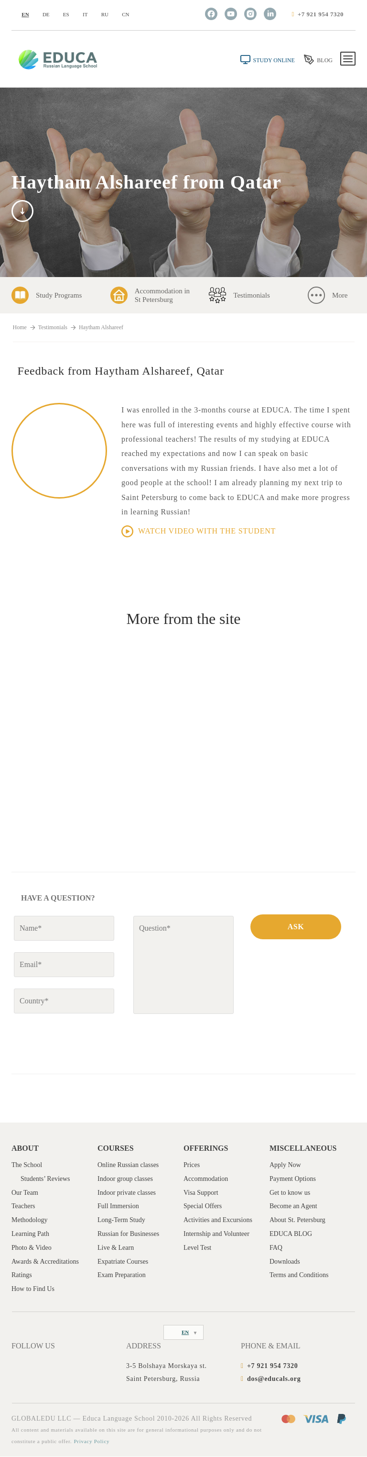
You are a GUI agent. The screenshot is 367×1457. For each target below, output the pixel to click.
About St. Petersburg (297, 1219)
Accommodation (206, 1178)
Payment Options (293, 1178)
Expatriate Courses (122, 1261)
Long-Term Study (121, 1219)
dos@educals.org (274, 1378)
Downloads (285, 1261)
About (25, 1148)
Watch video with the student (198, 531)
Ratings (21, 1275)
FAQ (276, 1247)
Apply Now (285, 1164)
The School (26, 1164)
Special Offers (203, 1206)
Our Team (24, 1192)
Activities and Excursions (218, 1219)
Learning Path (30, 1233)
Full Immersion (118, 1206)
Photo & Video (31, 1247)
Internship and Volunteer (216, 1233)
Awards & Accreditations (45, 1261)
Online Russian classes (128, 1164)
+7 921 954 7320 (321, 14)
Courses (115, 1148)
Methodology (29, 1219)
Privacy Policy (91, 1442)
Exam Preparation (121, 1275)
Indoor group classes (125, 1178)
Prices (192, 1164)
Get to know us (290, 1192)
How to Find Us (32, 1288)
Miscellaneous (303, 1148)
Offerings (206, 1148)
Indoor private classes (126, 1192)
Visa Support (201, 1192)
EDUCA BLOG (291, 1233)
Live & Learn (115, 1247)
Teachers (23, 1206)
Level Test (197, 1247)
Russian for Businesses (128, 1233)
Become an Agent (293, 1206)
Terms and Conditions (299, 1275)
